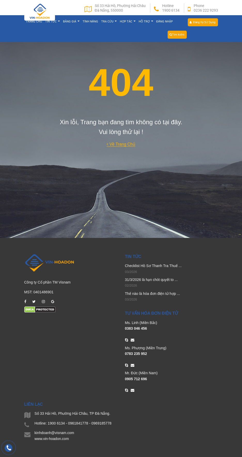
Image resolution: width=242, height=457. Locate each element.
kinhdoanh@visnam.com (54, 433)
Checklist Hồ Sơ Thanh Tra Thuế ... (153, 266)
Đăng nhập (164, 22)
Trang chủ (34, 22)
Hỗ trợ (146, 22)
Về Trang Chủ (121, 144)
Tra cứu (109, 22)
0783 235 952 (136, 354)
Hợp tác (128, 22)
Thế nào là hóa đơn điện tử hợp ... (152, 294)
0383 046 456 (136, 328)
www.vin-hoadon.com (52, 438)
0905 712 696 (136, 379)
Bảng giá (71, 22)
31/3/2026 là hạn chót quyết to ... (151, 280)
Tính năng (90, 22)
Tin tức (52, 22)
